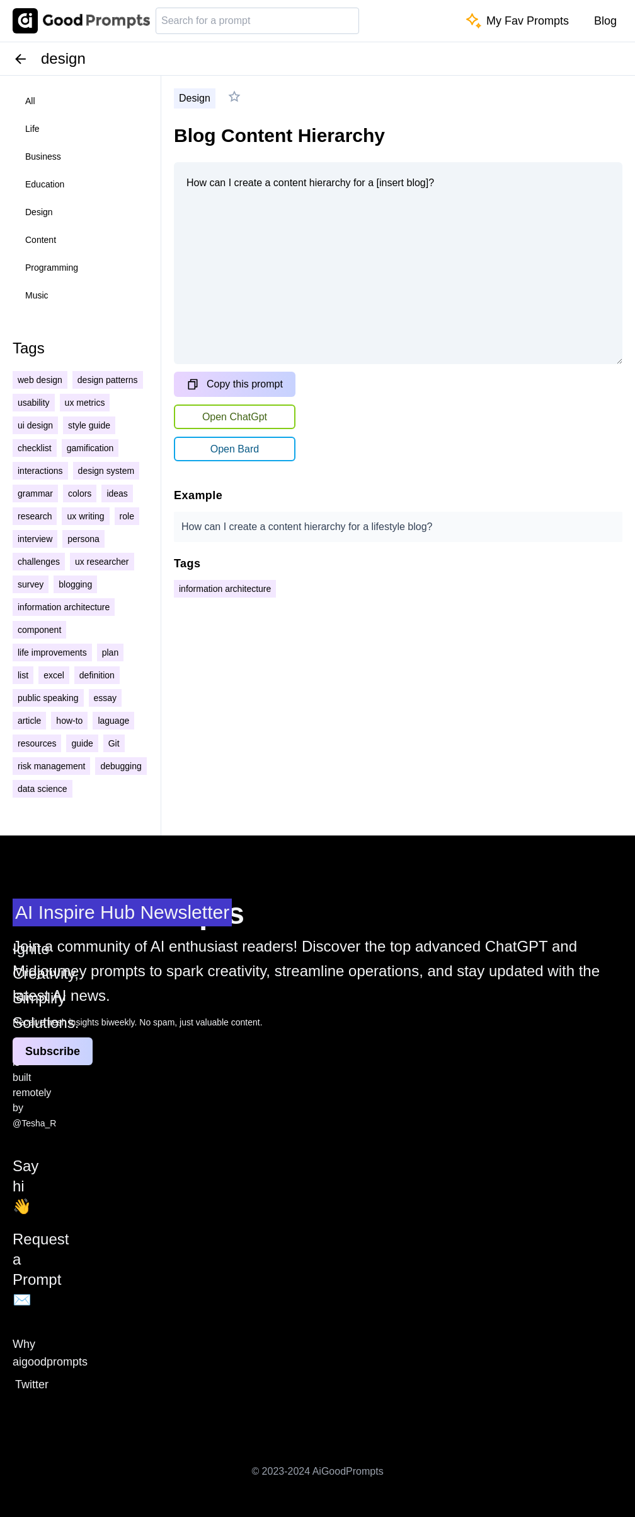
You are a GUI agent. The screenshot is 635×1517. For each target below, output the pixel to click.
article (29, 721)
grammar (35, 493)
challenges (39, 562)
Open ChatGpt (234, 416)
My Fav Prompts (517, 20)
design (39, 212)
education (44, 184)
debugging (120, 766)
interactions (40, 471)
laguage (113, 721)
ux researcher (102, 562)
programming (51, 268)
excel (53, 675)
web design (40, 380)
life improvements (52, 652)
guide (82, 743)
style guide (89, 425)
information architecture (64, 607)
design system (106, 471)
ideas (116, 493)
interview (35, 539)
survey (30, 584)
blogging (75, 584)
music (37, 295)
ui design (35, 425)
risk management (51, 766)
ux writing (85, 516)
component (39, 630)
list (23, 675)
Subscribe (52, 1051)
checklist (35, 448)
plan (110, 652)
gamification (90, 448)
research (35, 516)
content (40, 240)
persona (83, 539)
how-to (69, 721)
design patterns (107, 380)
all (30, 101)
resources (37, 743)
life (32, 129)
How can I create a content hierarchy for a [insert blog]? (398, 263)
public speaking (48, 698)
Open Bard (234, 449)
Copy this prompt (234, 384)
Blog (605, 21)
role (127, 516)
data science (42, 789)
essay (105, 698)
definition (97, 675)
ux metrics (85, 403)
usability (34, 403)
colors (79, 493)
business (43, 156)
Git (114, 743)
